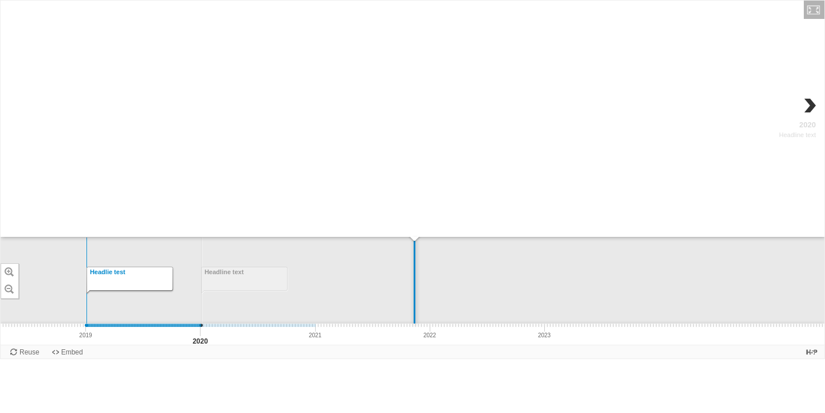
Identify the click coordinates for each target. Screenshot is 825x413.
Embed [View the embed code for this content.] (72, 352)
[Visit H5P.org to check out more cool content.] (812, 352)
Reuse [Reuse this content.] (29, 352)
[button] (814, 10)
